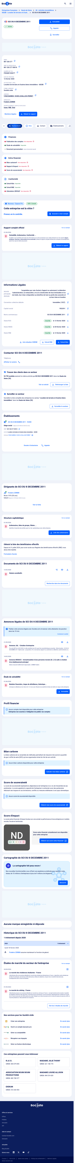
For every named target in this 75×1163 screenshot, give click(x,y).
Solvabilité (54, 22)
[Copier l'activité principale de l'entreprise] (68, 294)
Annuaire (4, 1122)
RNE (9, 107)
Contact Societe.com (8, 1135)
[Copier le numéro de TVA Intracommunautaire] (17, 72)
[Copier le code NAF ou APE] (46, 84)
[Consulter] (62, 569)
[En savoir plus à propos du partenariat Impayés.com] (65, 1038)
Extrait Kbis (62, 342)
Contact (41, 126)
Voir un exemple (66, 227)
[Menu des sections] (4, 126)
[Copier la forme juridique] (16, 90)
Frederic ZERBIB (9, 102)
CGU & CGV (12, 1158)
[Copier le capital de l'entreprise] (68, 308)
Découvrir (63, 883)
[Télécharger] (67, 569)
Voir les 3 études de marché (58, 1006)
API (3, 1126)
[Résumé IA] (56, 569)
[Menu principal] (70, 3)
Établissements (57, 126)
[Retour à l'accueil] (37, 1105)
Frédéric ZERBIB (14, 952)
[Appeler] (54, 28)
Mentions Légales (51, 1158)
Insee (6, 107)
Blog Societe (5, 1148)
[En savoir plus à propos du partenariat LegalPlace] (65, 1021)
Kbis (29, 126)
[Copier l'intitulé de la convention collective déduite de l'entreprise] (68, 302)
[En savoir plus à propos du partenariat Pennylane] (65, 1044)
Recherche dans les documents (57, 583)
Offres (4, 1116)
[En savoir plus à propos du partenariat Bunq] (65, 1027)
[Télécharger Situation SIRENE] (68, 327)
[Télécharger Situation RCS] (68, 321)
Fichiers (4, 1119)
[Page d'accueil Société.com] (7, 4)
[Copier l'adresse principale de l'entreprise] (35, 95)
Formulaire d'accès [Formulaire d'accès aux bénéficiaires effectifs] (10, 554)
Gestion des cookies (23, 1158)
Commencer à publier (62, 634)
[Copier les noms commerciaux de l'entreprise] (68, 315)
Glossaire (4, 1138)
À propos (4, 1158)
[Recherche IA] (14, 126)
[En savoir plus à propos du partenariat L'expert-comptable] (65, 1033)
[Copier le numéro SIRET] (19, 67)
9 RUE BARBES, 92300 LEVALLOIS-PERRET (18, 96)
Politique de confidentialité (38, 1158)
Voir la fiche (37, 505)
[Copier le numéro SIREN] (15, 61)
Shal (13, 107)
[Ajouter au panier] (61, 245)
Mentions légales (10, 114)
